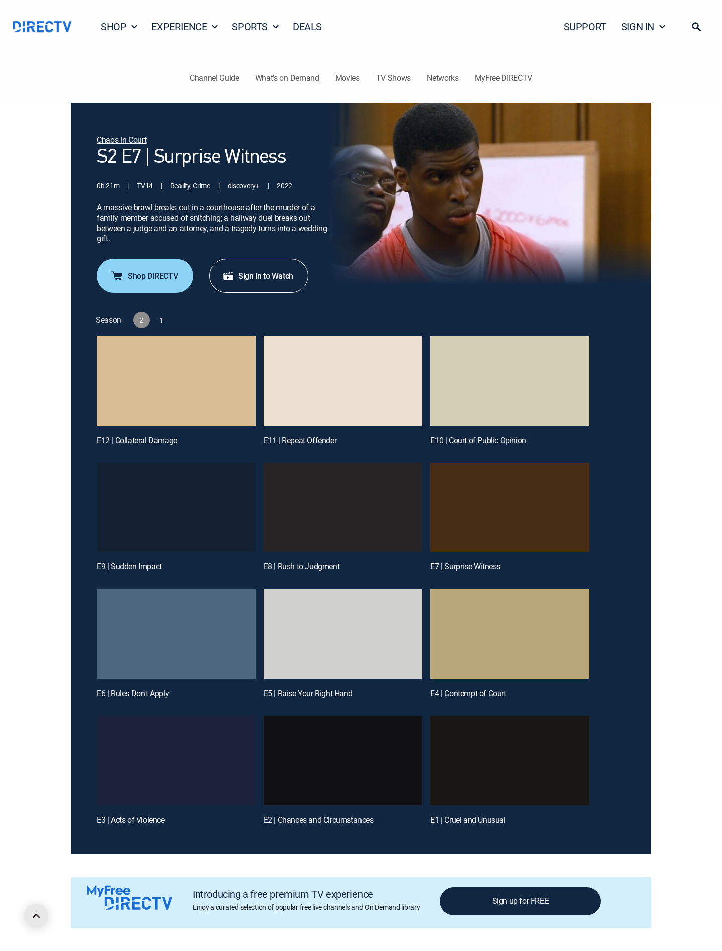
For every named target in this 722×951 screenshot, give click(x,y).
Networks (442, 77)
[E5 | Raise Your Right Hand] (343, 633)
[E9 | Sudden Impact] (176, 507)
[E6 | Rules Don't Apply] (176, 633)
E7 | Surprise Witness (465, 566)
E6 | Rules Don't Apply (133, 693)
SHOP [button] (119, 26)
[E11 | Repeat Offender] (343, 381)
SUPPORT (585, 26)
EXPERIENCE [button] (185, 26)
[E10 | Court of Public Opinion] (509, 381)
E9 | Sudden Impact (129, 566)
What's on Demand (287, 77)
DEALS (307, 26)
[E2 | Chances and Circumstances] (343, 760)
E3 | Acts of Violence (131, 819)
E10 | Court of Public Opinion (478, 440)
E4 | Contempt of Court (468, 693)
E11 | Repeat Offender (300, 440)
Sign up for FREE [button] (520, 900)
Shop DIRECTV (144, 276)
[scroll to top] (36, 916)
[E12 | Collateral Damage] (176, 381)
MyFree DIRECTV (504, 77)
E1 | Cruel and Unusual (467, 819)
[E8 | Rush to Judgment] (343, 507)
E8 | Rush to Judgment (302, 566)
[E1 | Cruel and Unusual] (509, 760)
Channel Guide (214, 77)
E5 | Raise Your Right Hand (308, 693)
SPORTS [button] (256, 26)
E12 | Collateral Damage (137, 440)
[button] (696, 27)
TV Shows (393, 77)
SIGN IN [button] (643, 26)
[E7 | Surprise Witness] (509, 507)
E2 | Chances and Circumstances (319, 819)
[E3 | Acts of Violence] (176, 760)
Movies (347, 77)
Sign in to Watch (257, 276)
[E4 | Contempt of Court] (509, 633)
